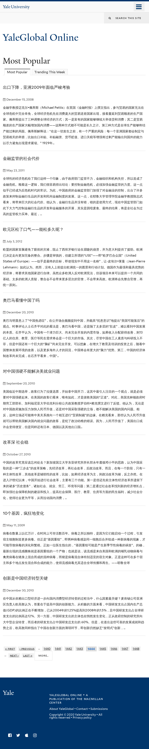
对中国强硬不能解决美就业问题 (31, 371)
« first (10, 649)
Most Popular (18, 72)
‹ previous (27, 649)
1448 (136, 649)
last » (27, 655)
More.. (43, 655)
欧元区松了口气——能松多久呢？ (33, 229)
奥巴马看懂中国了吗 (21, 300)
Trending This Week (49, 72)
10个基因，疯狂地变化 (23, 513)
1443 (79, 649)
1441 (58, 649)
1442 (68, 649)
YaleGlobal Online (40, 37)
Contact (82, 709)
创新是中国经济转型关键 (25, 578)
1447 (125, 649)
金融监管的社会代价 (21, 158)
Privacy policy (82, 717)
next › (14, 655)
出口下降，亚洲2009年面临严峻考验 (36, 87)
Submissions (99, 709)
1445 (103, 649)
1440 (47, 649)
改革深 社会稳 (15, 442)
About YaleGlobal (61, 709)
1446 (114, 649)
